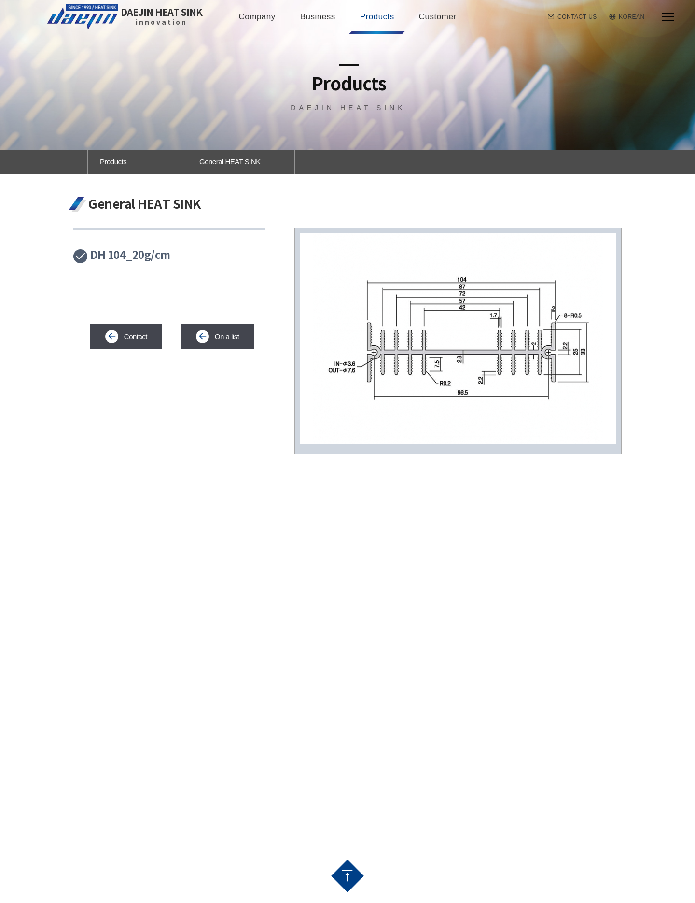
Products (113, 162)
